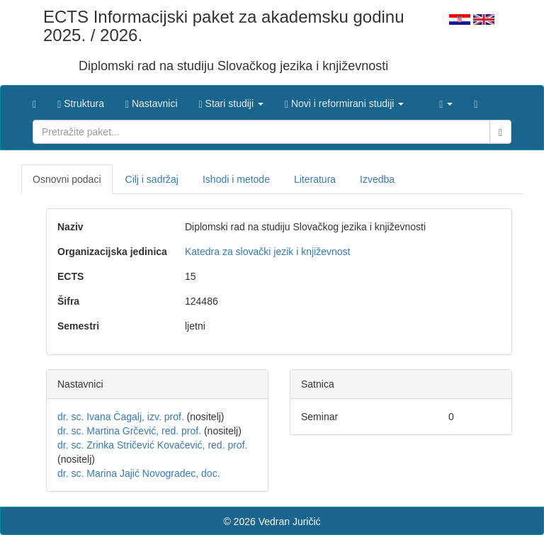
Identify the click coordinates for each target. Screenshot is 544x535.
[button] (231, 100)
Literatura (315, 179)
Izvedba (377, 179)
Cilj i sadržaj (151, 179)
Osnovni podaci (67, 179)
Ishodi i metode (236, 179)
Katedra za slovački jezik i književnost (267, 251)
